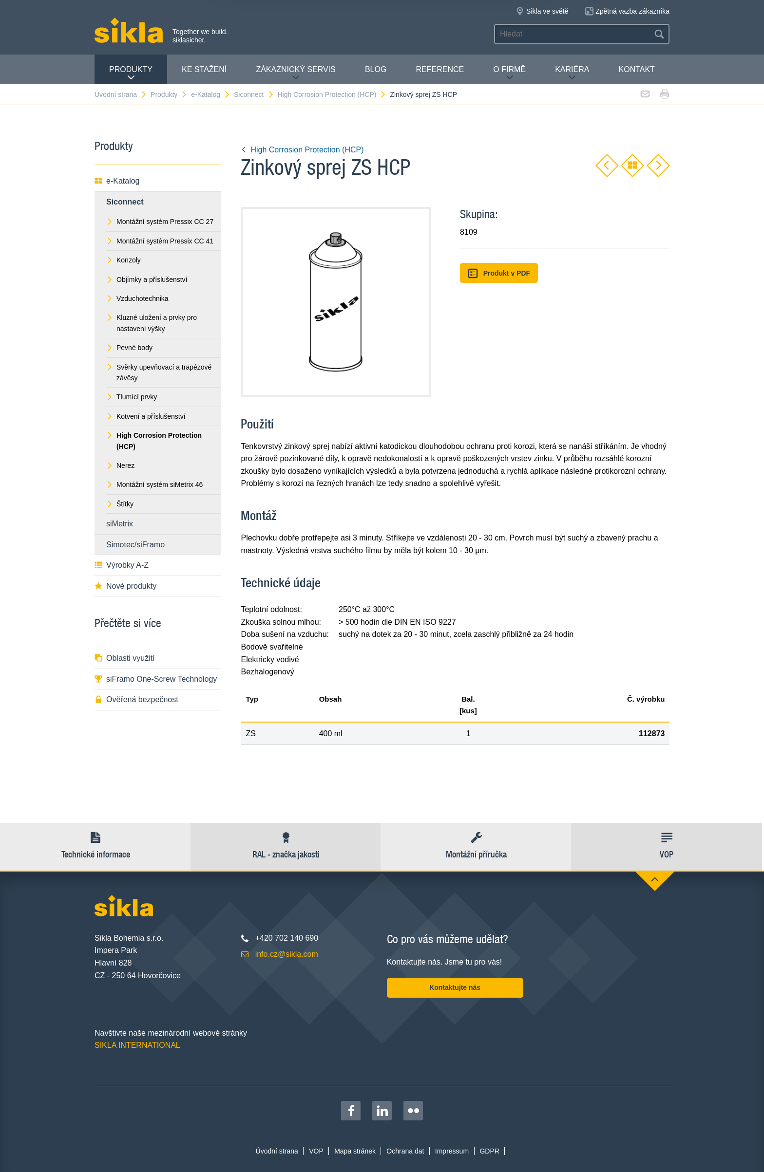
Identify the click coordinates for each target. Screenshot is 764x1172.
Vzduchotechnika (137, 298)
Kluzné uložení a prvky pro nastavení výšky (151, 323)
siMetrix (119, 524)
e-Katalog (210, 94)
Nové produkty (125, 586)
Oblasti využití (125, 658)
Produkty (131, 73)
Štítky (120, 504)
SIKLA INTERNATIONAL (137, 1045)
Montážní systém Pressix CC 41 (159, 241)
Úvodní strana (121, 94)
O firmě (509, 73)
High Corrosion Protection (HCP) (331, 94)
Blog (375, 69)
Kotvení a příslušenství (146, 416)
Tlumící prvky (131, 397)
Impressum (452, 1151)
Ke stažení (204, 69)
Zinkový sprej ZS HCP (423, 94)
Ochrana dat (405, 1151)
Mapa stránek (355, 1151)
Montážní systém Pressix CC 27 (159, 221)
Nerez (120, 465)
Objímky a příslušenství (147, 279)
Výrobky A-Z (122, 565)
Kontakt (637, 69)
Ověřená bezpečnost (136, 699)
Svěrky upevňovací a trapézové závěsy (158, 372)
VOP (316, 1151)
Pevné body (129, 348)
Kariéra (572, 73)
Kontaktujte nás (454, 987)
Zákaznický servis (295, 73)
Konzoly (123, 260)
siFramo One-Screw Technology (156, 679)
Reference (440, 69)
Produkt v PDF (499, 273)
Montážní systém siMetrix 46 (154, 484)
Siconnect (254, 94)
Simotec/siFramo (135, 544)
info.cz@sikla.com (286, 954)
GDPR (489, 1151)
